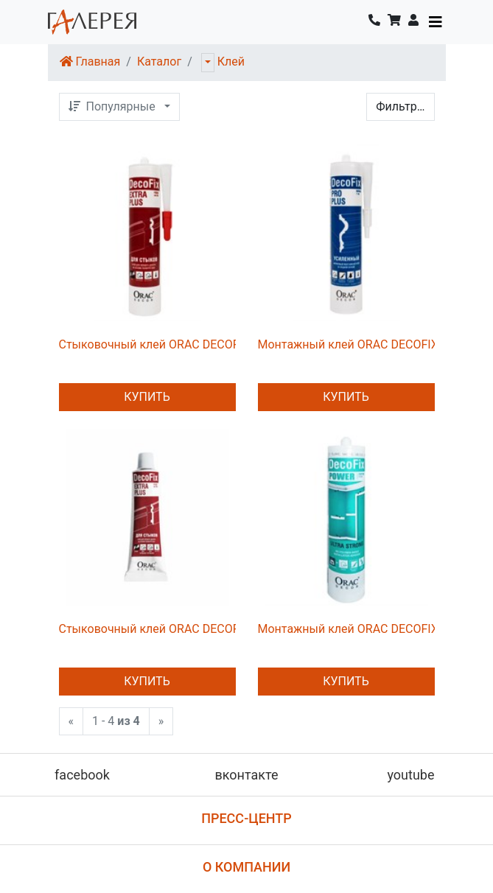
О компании (246, 867)
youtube (410, 774)
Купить (147, 397)
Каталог (159, 62)
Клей (231, 62)
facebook (82, 774)
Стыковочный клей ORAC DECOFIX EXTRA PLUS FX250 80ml (222, 629)
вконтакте (246, 774)
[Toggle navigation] (435, 22)
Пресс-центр (246, 818)
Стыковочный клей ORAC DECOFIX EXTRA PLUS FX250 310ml (226, 344)
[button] (413, 22)
